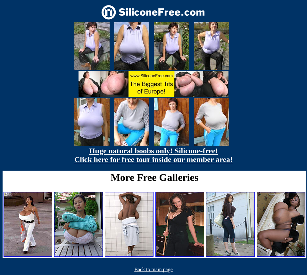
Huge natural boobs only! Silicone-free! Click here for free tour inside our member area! (153, 155)
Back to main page (153, 269)
